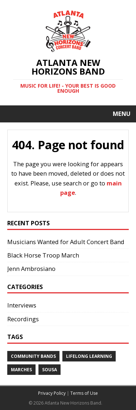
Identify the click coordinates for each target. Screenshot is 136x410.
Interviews (21, 305)
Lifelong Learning (89, 356)
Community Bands (33, 356)
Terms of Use (84, 393)
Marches (21, 370)
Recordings (23, 319)
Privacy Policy (52, 393)
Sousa (49, 370)
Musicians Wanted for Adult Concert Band (65, 242)
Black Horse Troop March (43, 255)
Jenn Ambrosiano (31, 268)
